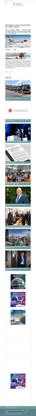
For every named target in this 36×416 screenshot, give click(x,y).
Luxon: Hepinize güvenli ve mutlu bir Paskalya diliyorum (16, 205)
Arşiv (9, 0)
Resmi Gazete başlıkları (11, 162)
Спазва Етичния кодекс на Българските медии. (15, 411)
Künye (12, 0)
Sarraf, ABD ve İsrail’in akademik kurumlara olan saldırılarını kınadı (17, 247)
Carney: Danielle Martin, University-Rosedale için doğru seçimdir (17, 269)
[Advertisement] (18, 15)
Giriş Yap (6, 0)
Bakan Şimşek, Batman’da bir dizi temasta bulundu (17, 226)
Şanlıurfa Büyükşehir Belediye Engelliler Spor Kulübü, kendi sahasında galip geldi (17, 183)
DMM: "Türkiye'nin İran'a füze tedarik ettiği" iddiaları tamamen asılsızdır (17, 120)
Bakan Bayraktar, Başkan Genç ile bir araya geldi (17, 141)
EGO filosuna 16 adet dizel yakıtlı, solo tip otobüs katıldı (17, 98)
